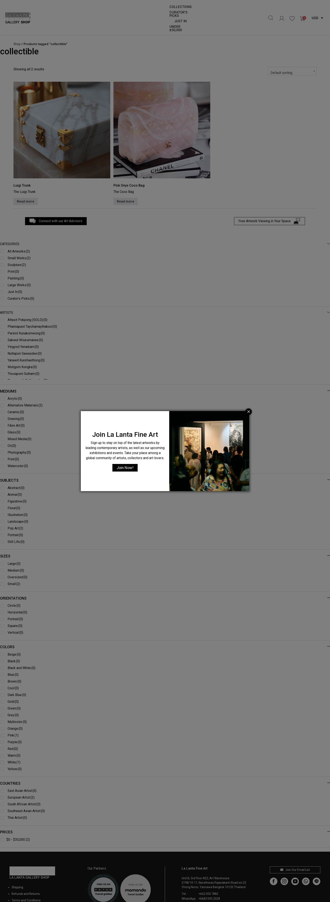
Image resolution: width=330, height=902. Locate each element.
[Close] (248, 412)
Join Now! (125, 467)
